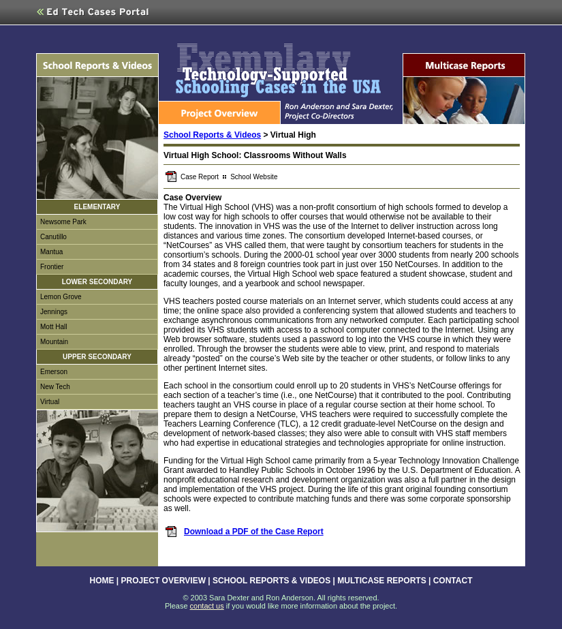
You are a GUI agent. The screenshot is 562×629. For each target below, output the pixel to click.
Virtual (49, 401)
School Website (253, 177)
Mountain (54, 342)
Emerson (53, 371)
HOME (102, 580)
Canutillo (53, 237)
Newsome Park (63, 222)
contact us (207, 606)
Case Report (200, 177)
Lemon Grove (61, 297)
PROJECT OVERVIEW (163, 580)
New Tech (55, 386)
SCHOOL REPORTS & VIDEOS (271, 580)
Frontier (51, 267)
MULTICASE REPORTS (381, 580)
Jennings (53, 312)
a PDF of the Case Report (273, 531)
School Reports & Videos (212, 135)
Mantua (51, 252)
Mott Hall (53, 327)
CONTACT (453, 580)
